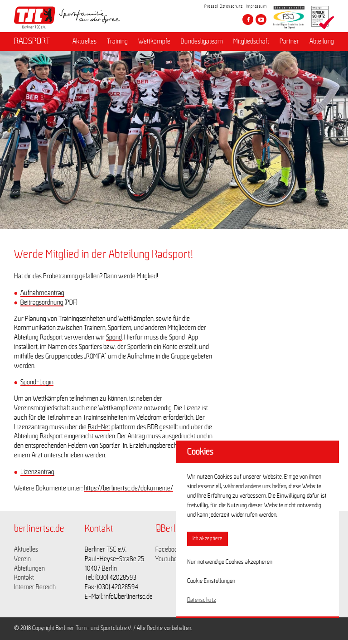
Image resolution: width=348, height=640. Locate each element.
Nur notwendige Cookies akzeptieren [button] (229, 562)
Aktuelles (84, 41)
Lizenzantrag (37, 471)
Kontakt (24, 577)
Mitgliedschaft (251, 41)
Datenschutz (231, 6)
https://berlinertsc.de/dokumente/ (128, 488)
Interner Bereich (35, 587)
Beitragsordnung (41, 302)
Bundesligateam (202, 41)
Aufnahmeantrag (42, 292)
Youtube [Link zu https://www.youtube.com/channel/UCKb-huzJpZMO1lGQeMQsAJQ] (166, 558)
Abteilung (321, 41)
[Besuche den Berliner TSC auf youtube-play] (261, 19)
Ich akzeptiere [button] (207, 539)
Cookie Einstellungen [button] (211, 581)
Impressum (256, 6)
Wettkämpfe (154, 41)
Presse (210, 6)
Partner (289, 41)
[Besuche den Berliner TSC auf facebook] (247, 19)
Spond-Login (36, 382)
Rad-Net (99, 427)
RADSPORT (32, 41)
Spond (114, 337)
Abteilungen (29, 568)
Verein (22, 558)
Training (117, 41)
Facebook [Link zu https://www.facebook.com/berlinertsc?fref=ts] (168, 549)
